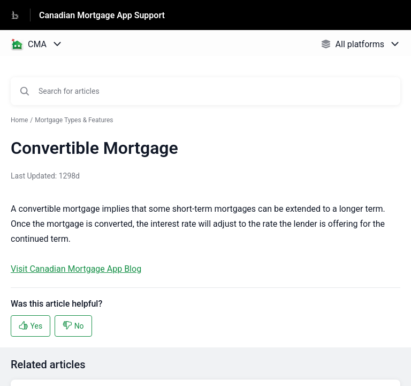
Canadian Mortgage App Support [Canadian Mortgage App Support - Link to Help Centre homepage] (102, 15)
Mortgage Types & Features (74, 120)
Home (19, 120)
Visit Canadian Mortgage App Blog (76, 269)
